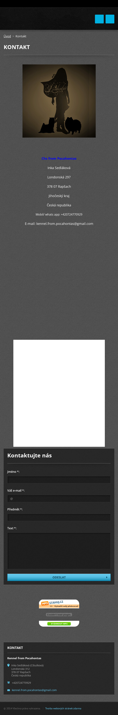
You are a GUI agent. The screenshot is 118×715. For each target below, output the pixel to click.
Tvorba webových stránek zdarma (63, 708)
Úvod (7, 36)
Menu (110, 19)
